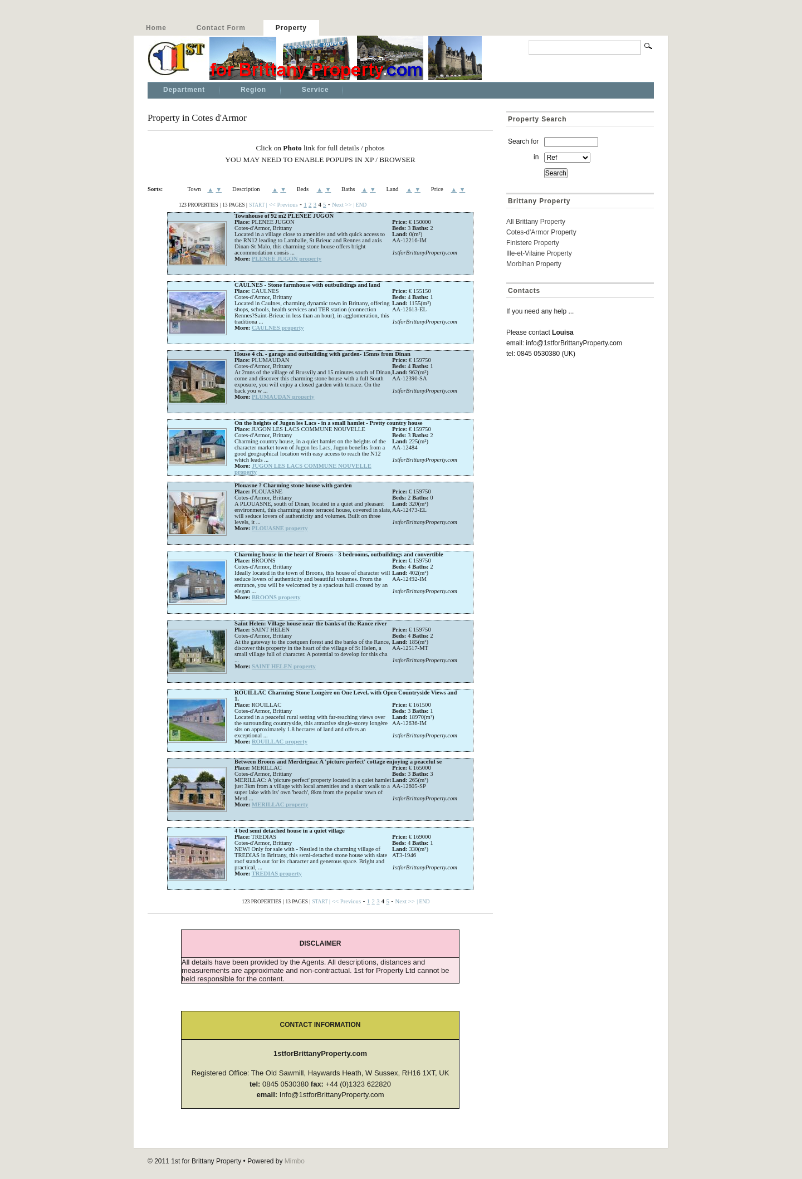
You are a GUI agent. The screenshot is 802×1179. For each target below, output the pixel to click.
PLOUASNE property (280, 528)
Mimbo (295, 1161)
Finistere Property (532, 243)
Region (253, 90)
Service (315, 90)
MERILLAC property (280, 804)
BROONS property (276, 597)
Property (291, 28)
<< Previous (283, 205)
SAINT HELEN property (284, 666)
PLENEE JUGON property (286, 259)
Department (184, 90)
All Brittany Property (535, 222)
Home (156, 28)
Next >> (341, 205)
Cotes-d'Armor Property (541, 232)
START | (258, 205)
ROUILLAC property (279, 741)
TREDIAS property (277, 873)
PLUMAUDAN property (283, 397)
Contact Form (221, 28)
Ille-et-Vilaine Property (539, 253)
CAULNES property (278, 328)
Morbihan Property (533, 264)
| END (360, 205)
